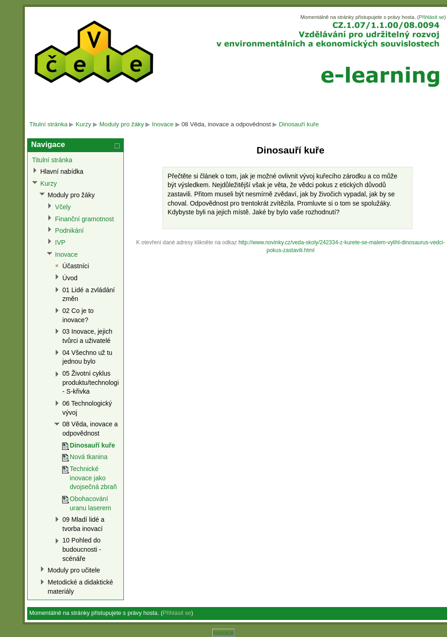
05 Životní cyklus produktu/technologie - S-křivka (92, 382)
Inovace (163, 124)
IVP (60, 242)
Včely (63, 207)
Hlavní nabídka (62, 171)
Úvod (70, 278)
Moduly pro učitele (74, 570)
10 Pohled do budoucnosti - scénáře (82, 549)
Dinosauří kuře (299, 124)
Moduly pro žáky (121, 124)
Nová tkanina (89, 456)
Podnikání (69, 230)
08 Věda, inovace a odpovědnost (226, 124)
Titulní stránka (48, 124)
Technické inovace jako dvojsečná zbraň (93, 477)
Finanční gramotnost (84, 219)
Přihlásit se (431, 17)
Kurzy (83, 124)
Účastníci (76, 266)
